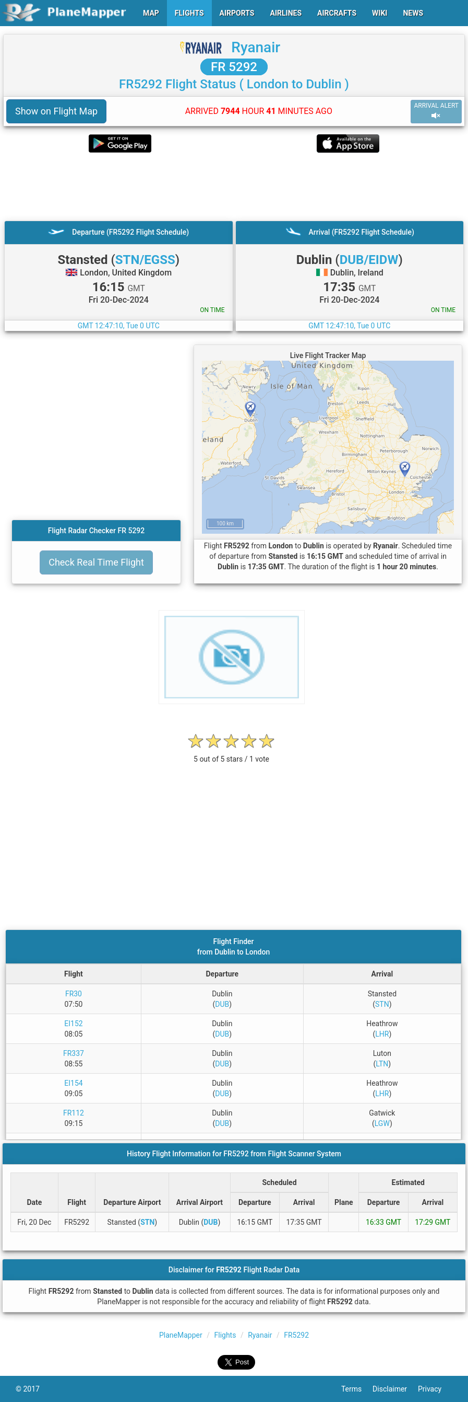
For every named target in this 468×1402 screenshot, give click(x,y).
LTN (382, 1064)
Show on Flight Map (56, 111)
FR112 (73, 1113)
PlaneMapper (180, 1335)
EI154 (73, 1083)
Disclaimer (395, 1389)
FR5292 (296, 1335)
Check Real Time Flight (96, 562)
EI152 (73, 1023)
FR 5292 (234, 67)
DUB (222, 1004)
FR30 (73, 994)
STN (382, 1004)
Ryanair (255, 47)
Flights (225, 1335)
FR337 (73, 1053)
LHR (382, 1034)
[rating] (231, 753)
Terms (357, 1389)
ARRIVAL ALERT (436, 111)
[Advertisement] (234, 186)
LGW (382, 1123)
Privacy (435, 1389)
